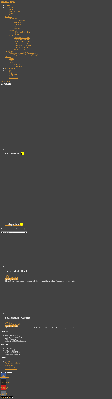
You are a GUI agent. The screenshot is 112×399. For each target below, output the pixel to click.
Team (11, 61)
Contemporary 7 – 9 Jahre (22, 45)
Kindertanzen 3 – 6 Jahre (22, 41)
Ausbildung (9, 51)
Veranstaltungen (10, 68)
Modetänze (17, 24)
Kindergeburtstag (15, 76)
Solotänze (17, 28)
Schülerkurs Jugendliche (22, 32)
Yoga (11, 13)
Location (8, 70)
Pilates (11, 9)
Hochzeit (12, 72)
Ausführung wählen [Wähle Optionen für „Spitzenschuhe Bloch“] (11, 279)
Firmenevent (13, 78)
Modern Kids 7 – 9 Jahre (22, 47)
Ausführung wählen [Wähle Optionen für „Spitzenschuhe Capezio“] (11, 326)
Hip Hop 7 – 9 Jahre (20, 49)
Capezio (8, 324)
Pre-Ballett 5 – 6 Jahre (21, 40)
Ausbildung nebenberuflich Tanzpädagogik (23, 55)
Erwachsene (13, 19)
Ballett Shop (18, 64)
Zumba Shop (18, 66)
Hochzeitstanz (18, 22)
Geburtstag (13, 74)
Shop (11, 62)
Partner (11, 59)
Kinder (11, 36)
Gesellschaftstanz (19, 20)
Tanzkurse (8, 17)
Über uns (8, 57)
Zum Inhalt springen (8, 2)
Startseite (8, 5)
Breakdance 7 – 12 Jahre (22, 38)
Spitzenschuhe (14, 277)
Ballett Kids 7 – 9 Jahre (21, 43)
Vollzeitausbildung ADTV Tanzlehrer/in (22, 53)
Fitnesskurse (9, 7)
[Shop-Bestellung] (14, 232)
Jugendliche (13, 30)
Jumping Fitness (14, 11)
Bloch (7, 277)
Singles (16, 26)
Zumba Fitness (14, 15)
